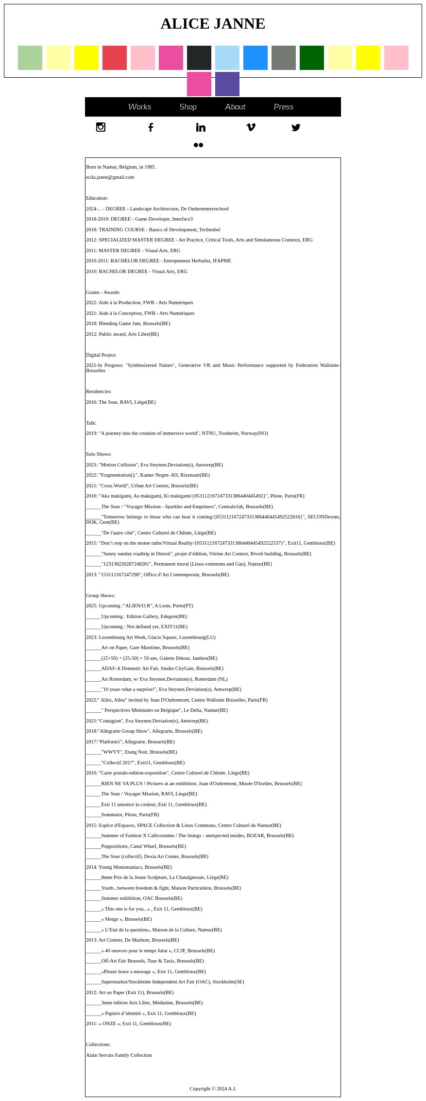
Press (283, 106)
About (235, 106)
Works (139, 106)
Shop (188, 106)
